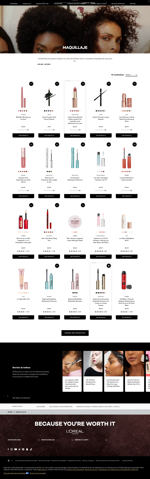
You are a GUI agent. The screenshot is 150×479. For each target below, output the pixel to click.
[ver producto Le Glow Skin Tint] (23, 317)
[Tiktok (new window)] (31, 449)
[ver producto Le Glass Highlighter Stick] (127, 257)
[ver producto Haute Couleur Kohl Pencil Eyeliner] (49, 135)
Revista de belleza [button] (118, 3)
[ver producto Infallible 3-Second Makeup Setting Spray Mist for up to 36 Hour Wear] (127, 317)
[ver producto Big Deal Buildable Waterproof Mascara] (49, 317)
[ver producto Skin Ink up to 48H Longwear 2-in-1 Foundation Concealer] (23, 257)
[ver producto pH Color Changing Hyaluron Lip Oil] (101, 196)
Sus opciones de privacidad (16, 473)
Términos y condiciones (88, 460)
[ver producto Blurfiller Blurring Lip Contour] (23, 135)
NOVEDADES (14, 3)
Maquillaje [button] (27, 3)
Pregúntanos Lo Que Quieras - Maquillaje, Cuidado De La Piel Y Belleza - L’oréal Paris (97, 406)
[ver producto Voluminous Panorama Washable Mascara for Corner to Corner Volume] (101, 317)
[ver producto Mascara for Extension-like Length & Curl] (49, 196)
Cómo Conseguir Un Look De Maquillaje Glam (60, 406)
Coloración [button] (58, 3)
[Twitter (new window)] (19, 449)
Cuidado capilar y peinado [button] (76, 3)
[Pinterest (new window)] (23, 449)
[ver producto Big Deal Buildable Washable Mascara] (75, 317)
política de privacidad (75, 470)
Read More (44, 64)
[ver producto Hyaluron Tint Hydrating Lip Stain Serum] (23, 196)
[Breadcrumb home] (10, 412)
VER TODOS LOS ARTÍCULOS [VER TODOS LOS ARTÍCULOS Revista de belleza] (21, 398)
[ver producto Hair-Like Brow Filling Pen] (49, 257)
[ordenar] (131, 74)
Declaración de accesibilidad (58, 460)
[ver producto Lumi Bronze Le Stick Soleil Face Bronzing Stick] (127, 135)
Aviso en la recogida (38, 473)
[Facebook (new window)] (8, 449)
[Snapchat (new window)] (27, 449)
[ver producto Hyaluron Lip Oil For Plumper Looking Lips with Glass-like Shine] (101, 257)
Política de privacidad (44, 460)
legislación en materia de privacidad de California (118, 470)
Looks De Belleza (40, 406)
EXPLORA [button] (133, 3)
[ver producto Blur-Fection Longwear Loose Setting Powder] (75, 257)
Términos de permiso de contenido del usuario (107, 460)
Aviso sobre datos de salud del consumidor (26, 460)
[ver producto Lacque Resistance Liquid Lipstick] (127, 196)
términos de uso (91, 470)
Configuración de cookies (74, 460)
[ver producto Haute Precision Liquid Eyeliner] (101, 135)
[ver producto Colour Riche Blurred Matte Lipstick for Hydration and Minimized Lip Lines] (75, 136)
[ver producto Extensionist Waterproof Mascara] (75, 196)
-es (10, 460)
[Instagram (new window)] (11, 449)
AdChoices (41, 470)
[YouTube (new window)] (15, 449)
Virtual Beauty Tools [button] (98, 3)
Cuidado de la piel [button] (42, 3)
